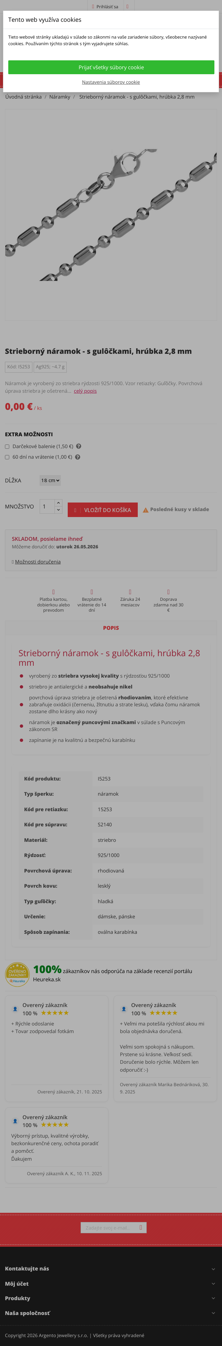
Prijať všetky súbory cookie (111, 67)
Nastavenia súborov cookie (111, 82)
